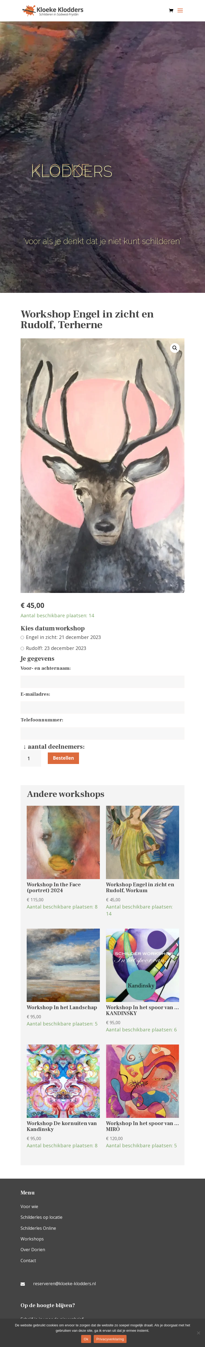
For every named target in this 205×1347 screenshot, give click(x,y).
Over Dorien (33, 1250)
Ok (86, 1339)
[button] (175, 348)
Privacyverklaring (110, 1339)
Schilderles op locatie (41, 1217)
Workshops (32, 1239)
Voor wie (29, 1206)
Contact (28, 1260)
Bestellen (63, 758)
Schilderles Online (38, 1228)
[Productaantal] (31, 758)
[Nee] (198, 1332)
